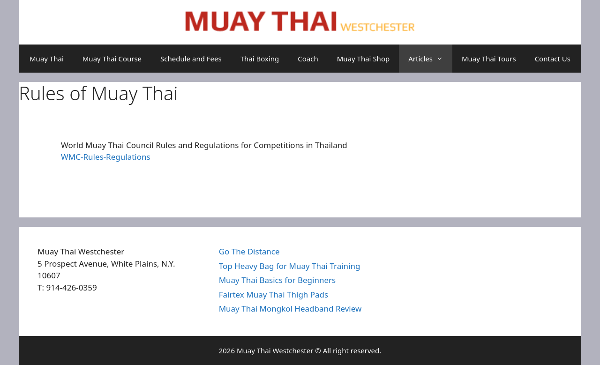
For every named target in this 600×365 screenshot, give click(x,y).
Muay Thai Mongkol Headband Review (290, 308)
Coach (308, 58)
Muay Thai (47, 58)
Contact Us (552, 58)
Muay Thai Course (112, 58)
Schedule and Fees (191, 58)
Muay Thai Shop (363, 58)
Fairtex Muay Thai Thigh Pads (274, 294)
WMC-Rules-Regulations (105, 156)
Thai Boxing (259, 58)
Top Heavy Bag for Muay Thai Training (289, 266)
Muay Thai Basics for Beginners (277, 280)
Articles (430, 59)
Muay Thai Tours (489, 58)
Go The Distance (249, 251)
